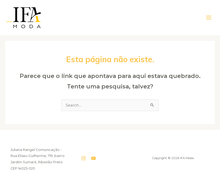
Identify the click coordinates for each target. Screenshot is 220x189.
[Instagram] (83, 158)
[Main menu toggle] (209, 18)
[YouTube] (93, 158)
